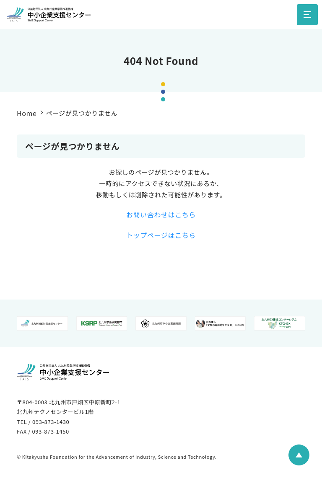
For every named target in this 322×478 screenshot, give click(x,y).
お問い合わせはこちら (161, 214)
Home (26, 113)
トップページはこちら (161, 235)
